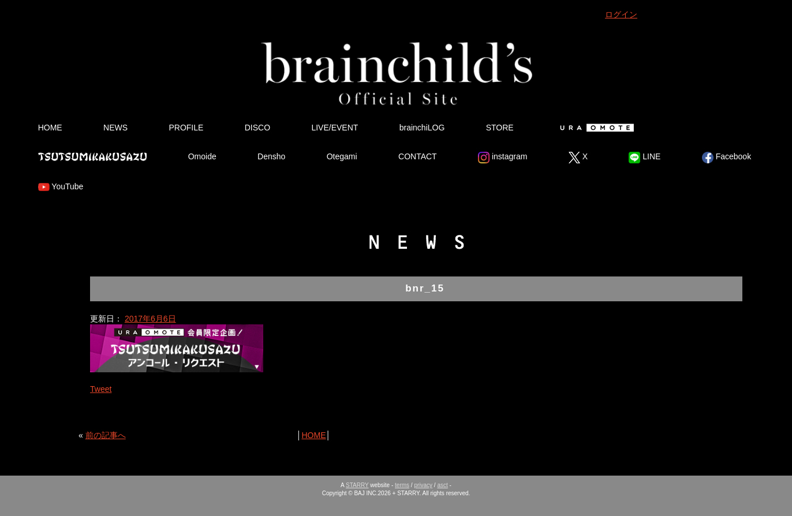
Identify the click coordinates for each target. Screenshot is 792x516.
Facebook (726, 157)
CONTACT (417, 156)
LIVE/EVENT (334, 127)
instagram (502, 157)
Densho (271, 156)
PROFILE (186, 127)
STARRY (357, 485)
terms (402, 485)
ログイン (621, 14)
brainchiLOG (422, 127)
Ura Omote (594, 127)
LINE (644, 157)
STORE (500, 127)
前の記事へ (105, 435)
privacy (423, 485)
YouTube (61, 187)
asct (442, 485)
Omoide (202, 156)
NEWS (115, 127)
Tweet (100, 389)
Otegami (342, 156)
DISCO (257, 127)
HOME (50, 127)
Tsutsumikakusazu (92, 156)
